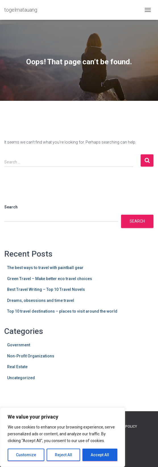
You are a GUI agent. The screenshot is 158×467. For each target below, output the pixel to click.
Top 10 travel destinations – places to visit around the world (62, 311)
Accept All (100, 455)
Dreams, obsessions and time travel (40, 300)
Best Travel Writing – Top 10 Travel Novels (46, 289)
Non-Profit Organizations (30, 356)
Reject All (63, 455)
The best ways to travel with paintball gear (45, 267)
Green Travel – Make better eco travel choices (49, 278)
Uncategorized (21, 378)
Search (11, 207)
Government (18, 345)
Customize (26, 455)
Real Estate (17, 366)
